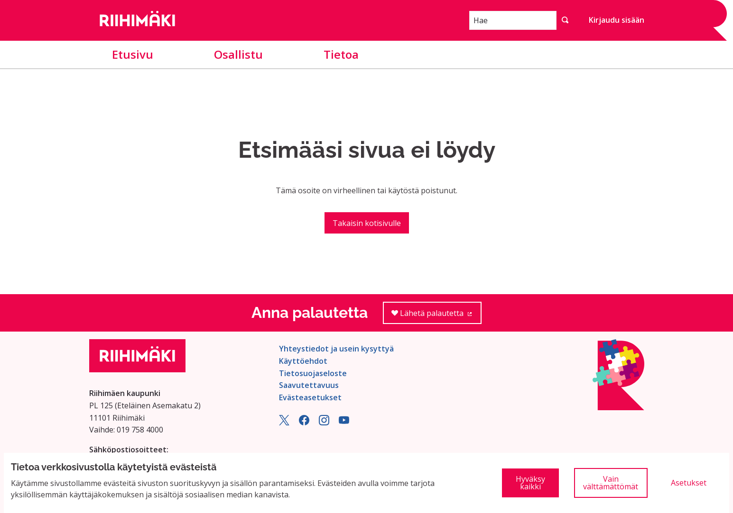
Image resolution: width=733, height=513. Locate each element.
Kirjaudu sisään (616, 20)
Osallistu (238, 54)
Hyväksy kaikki (530, 483)
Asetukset (688, 482)
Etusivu (132, 54)
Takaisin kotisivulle (367, 223)
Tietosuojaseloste (313, 373)
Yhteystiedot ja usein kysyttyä (336, 348)
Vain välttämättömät (610, 483)
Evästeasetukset (310, 397)
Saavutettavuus (309, 385)
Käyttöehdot (303, 361)
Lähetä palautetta (436, 316)
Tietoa (341, 54)
